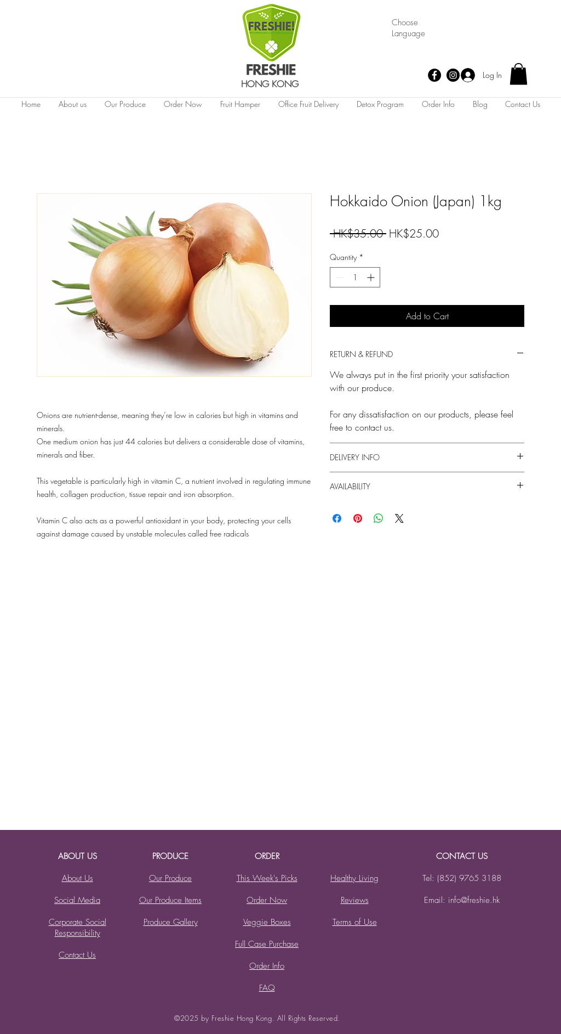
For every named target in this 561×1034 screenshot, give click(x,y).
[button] (519, 73)
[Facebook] (434, 75)
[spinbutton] (355, 277)
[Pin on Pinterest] (357, 518)
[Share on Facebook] (337, 518)
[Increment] (372, 277)
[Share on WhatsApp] (378, 518)
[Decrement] (338, 277)
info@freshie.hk (474, 900)
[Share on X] (399, 518)
